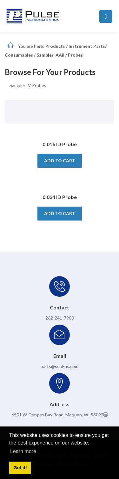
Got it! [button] (20, 467)
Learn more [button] (23, 451)
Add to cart (59, 160)
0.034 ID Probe (60, 197)
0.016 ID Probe (60, 144)
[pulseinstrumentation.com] (32, 15)
